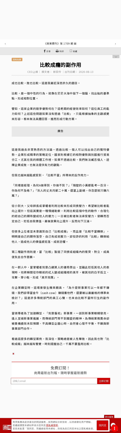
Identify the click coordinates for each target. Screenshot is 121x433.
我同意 (102, 425)
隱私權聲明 (52, 425)
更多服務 (109, 416)
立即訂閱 (103, 381)
